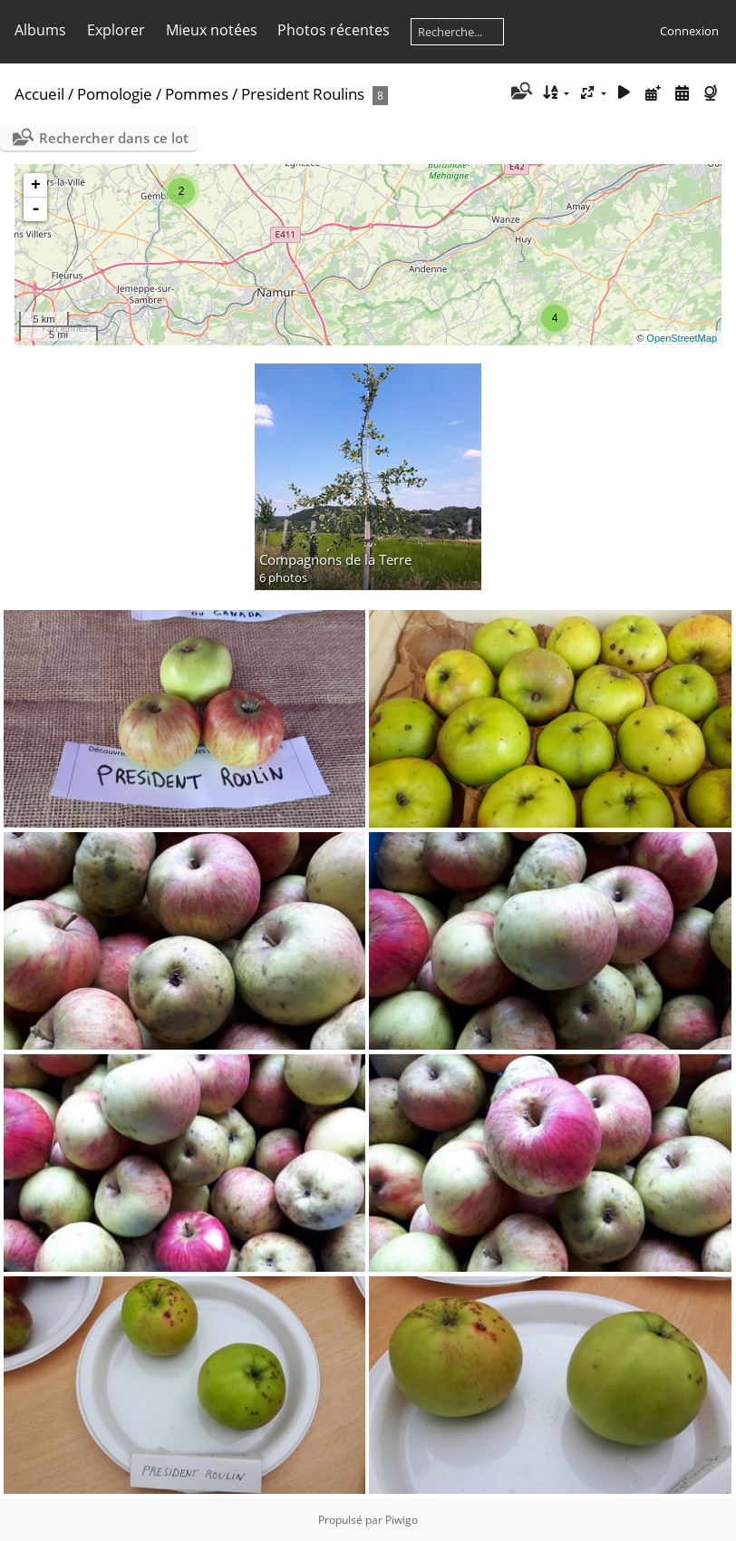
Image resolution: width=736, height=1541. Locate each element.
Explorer (116, 30)
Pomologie (114, 93)
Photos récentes (333, 30)
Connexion (689, 31)
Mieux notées (211, 30)
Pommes (196, 93)
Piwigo (401, 1519)
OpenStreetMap (681, 338)
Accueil (39, 93)
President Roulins (302, 93)
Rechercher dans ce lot (114, 138)
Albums (40, 30)
